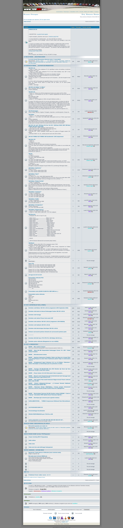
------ (45, 60)
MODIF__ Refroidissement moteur (38, 354)
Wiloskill (90, 112)
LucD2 (89, 475)
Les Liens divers (32, 63)
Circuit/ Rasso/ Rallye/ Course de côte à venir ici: (48, 427)
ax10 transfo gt (89, 454)
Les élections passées (52, 60)
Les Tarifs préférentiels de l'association (42, 62)
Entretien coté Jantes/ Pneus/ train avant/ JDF (41, 318)
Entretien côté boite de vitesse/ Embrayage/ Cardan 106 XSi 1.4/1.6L (47, 311)
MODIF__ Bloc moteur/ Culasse (37, 346)
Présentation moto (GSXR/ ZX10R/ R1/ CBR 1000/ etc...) (43, 291)
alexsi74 (90, 299)
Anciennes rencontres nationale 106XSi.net (38, 428)
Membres (96, 14)
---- (29, 259)
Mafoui (89, 62)
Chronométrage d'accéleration (37, 410)
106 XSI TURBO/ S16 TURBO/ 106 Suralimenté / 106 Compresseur (46, 136)
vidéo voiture (32, 440)
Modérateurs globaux (46, 491)
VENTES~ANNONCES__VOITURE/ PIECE (34, 450)
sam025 (90, 228)
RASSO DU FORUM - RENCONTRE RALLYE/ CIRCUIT (37, 423)
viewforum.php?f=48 (53, 36)
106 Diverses (32, 214)
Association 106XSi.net (64, 60)
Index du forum (27, 21)
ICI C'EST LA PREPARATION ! (31, 344)
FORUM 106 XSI (33, 29)
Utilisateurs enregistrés (56, 491)
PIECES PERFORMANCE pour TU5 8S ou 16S (41, 414)
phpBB (54, 520)
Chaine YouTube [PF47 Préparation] (38, 437)
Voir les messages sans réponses (31, 19)
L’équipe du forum (41, 477)
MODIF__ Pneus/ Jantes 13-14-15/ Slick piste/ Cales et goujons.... (46, 373)
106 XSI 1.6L (32, 92)
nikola (89, 332)
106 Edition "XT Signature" (36, 205)
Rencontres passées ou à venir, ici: (38, 426)
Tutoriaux (66, 11)
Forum (81, 11)
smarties (38, 497)
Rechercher (89, 14)
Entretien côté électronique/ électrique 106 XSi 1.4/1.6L (43, 328)
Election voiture (39, 60)
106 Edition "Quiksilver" (35, 168)
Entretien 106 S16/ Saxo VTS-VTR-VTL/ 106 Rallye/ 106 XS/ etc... (46, 338)
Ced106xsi (74, 503)
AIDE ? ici (26, 472)
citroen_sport (89, 146)
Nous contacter (60, 523)
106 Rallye (31, 114)
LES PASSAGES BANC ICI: (36, 407)
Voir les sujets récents (45, 19)
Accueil (55, 523)
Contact (96, 11)
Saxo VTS (31, 263)
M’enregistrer (34, 14)
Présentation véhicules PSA (36, 277)
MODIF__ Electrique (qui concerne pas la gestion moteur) (44, 397)
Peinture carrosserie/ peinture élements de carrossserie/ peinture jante (47, 331)
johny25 (90, 283)
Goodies (30, 62)
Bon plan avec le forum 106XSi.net (38, 456)
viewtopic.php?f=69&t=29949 (35, 51)
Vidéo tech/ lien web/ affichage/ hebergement (41, 447)
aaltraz (89, 268)
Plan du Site (66, 523)
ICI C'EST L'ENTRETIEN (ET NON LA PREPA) (35, 305)
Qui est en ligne (28, 483)
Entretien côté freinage (35, 314)
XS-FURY (89, 319)
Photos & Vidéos (88, 11)
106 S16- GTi (32, 139)
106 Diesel (31, 243)
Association (59, 11)
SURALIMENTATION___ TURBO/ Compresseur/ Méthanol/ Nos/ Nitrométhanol (49, 401)
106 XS (30, 153)
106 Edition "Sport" (34, 174)
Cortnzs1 (90, 348)
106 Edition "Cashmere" (35, 191)
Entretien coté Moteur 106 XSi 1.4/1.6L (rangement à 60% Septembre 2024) (48, 308)
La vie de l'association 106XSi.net (59, 62)
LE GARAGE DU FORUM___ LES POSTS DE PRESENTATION (38, 65)
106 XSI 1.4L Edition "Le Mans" (37, 87)
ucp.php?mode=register (42, 34)
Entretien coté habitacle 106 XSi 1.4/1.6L (39, 325)
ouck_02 (90, 251)
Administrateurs (37, 491)
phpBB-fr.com (65, 522)
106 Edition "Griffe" (34, 199)
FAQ (83, 14)
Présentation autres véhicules (37, 294)
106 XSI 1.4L (32, 68)
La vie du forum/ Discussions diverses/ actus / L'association (45, 59)
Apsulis (67, 521)
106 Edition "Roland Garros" (36, 209)
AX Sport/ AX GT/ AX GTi (35, 274)
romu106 (90, 428)
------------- (31, 335)
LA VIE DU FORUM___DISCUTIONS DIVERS (34, 56)
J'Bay (89, 381)
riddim (89, 177)
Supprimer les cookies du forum (30, 477)
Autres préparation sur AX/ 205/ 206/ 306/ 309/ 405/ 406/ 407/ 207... (46, 420)
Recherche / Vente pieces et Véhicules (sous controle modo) (45, 452)
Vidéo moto (32, 443)
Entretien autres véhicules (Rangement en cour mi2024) (43, 341)
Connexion (27, 14)
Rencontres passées (65, 427)
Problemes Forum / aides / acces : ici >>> (40, 475)
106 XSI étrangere (33, 111)
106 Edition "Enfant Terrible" (36, 181)
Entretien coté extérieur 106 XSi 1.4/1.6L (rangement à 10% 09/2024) (47, 321)
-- (35, 261)
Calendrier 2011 (74, 11)
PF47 (89, 77)
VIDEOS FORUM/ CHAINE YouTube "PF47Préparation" (37, 434)
